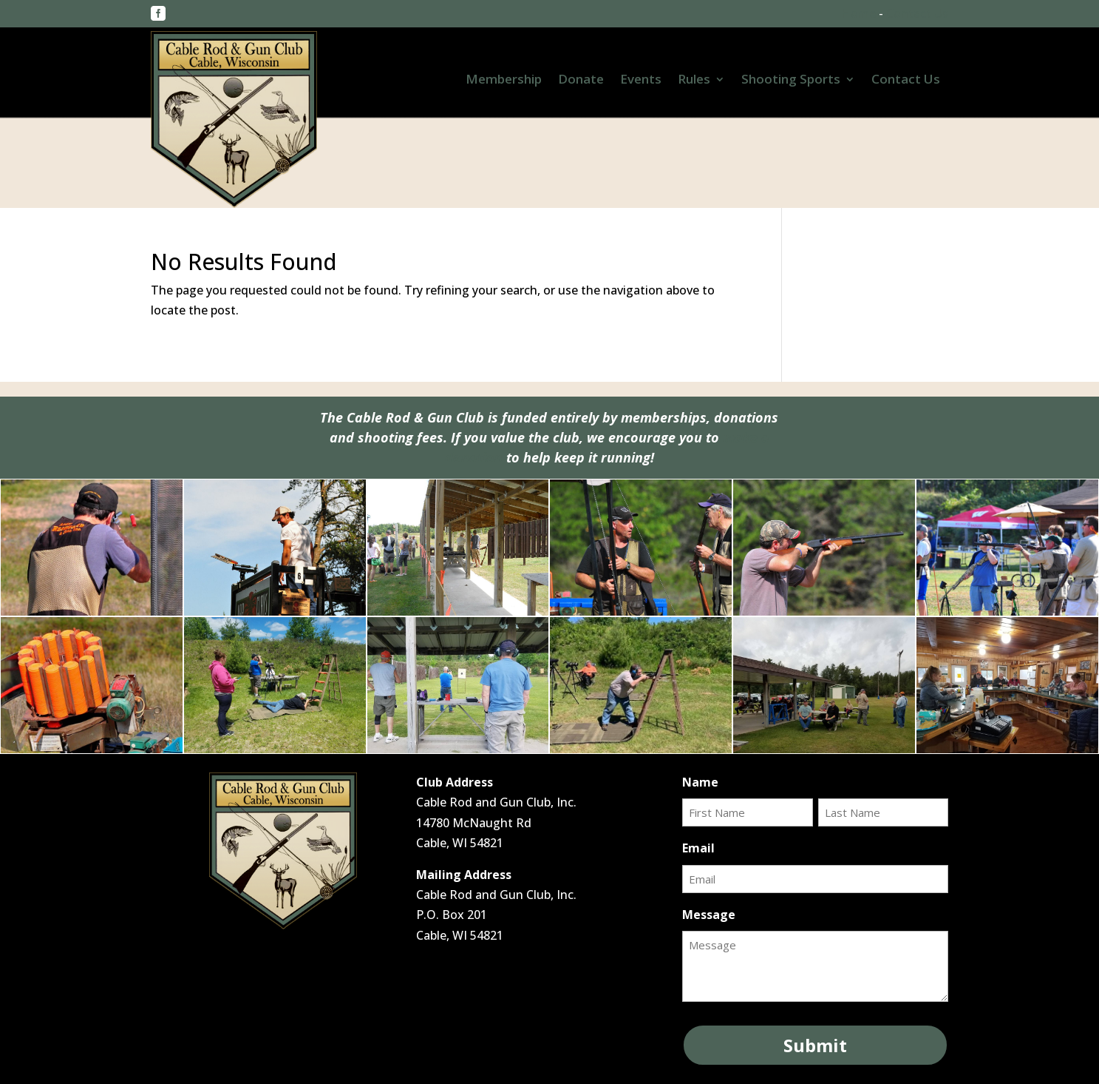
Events (640, 80)
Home (858, 13)
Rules (694, 80)
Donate (581, 80)
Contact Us (917, 13)
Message (708, 914)
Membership (504, 80)
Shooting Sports (790, 80)
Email (698, 848)
